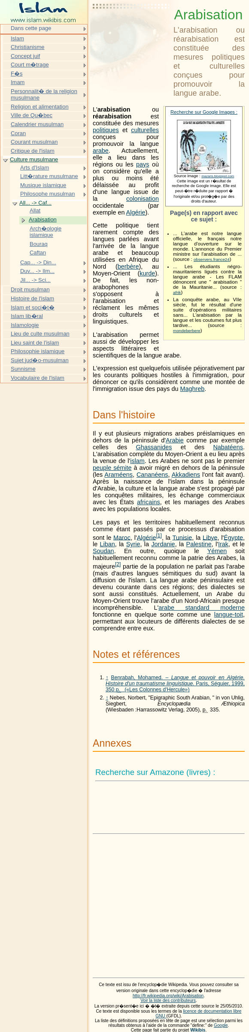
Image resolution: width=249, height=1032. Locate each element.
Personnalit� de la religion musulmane (44, 94)
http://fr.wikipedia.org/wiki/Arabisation (168, 995)
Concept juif (25, 56)
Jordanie (163, 544)
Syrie (133, 544)
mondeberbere (186, 330)
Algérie (136, 212)
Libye (210, 537)
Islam (17, 38)
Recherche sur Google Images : (203, 112)
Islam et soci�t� (33, 307)
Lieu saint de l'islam (35, 342)
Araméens (118, 474)
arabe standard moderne (201, 607)
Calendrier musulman (37, 124)
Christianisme (27, 47)
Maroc (122, 537)
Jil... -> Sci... (35, 280)
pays (142, 164)
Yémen (217, 551)
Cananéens (152, 474)
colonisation (142, 198)
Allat (35, 210)
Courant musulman (34, 142)
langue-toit (228, 614)
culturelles (145, 130)
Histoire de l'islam (32, 298)
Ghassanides (154, 447)
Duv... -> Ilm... (37, 271)
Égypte (233, 537)
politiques (106, 130)
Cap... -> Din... (38, 262)
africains (148, 502)
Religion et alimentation (40, 106)
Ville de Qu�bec (31, 115)
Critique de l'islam (33, 151)
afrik (177, 292)
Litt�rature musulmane (49, 176)
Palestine (199, 544)
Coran (18, 133)
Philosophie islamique (37, 351)
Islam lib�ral (27, 316)
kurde (147, 273)
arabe (101, 150)
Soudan (103, 551)
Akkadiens (186, 474)
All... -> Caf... (35, 203)
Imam (17, 82)
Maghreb (192, 388)
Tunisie (182, 537)
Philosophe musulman (47, 194)
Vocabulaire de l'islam (37, 378)
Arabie (175, 440)
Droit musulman (30, 289)
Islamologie (25, 325)
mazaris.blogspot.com (217, 176)
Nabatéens (228, 447)
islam (137, 460)
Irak (223, 544)
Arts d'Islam (34, 167)
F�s (16, 73)
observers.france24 (212, 259)
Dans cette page (31, 28)
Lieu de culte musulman (40, 333)
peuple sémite (112, 467)
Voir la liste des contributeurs (168, 1000)
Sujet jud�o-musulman (40, 360)
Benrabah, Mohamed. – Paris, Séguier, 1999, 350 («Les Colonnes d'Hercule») (175, 684)
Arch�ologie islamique (45, 232)
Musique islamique (43, 185)
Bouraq (39, 244)
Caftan (38, 252)
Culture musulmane (34, 159)
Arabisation (43, 219)
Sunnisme (23, 369)
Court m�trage (30, 64)
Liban (107, 544)
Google (221, 1025)
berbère (128, 266)
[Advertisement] (131, 28)
